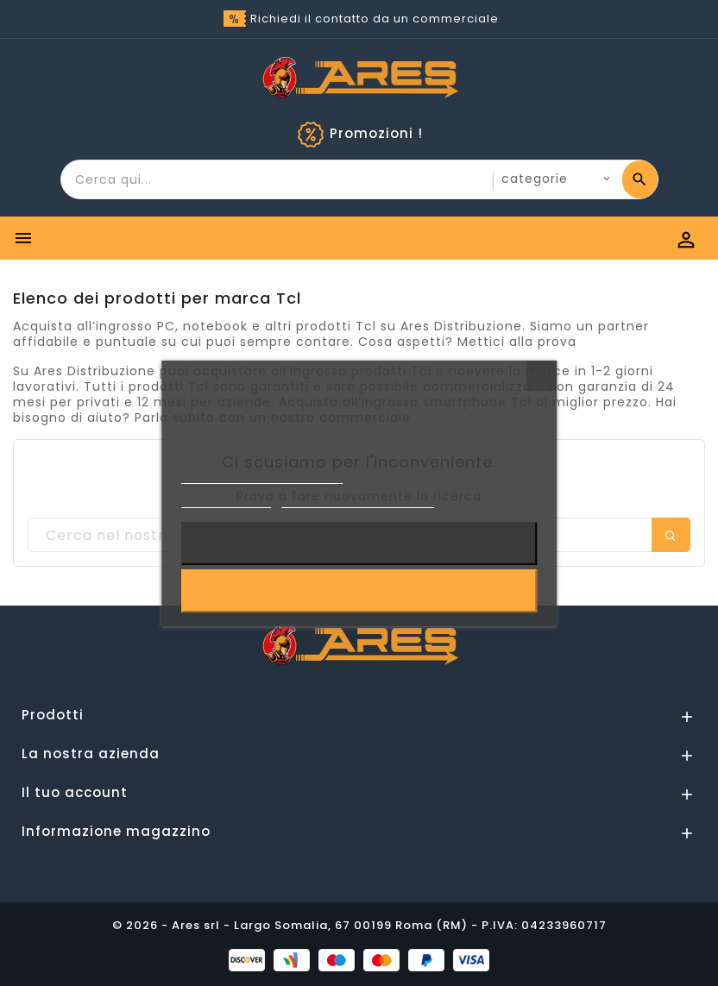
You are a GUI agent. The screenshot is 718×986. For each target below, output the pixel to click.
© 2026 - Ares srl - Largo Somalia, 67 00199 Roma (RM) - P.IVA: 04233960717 (359, 925)
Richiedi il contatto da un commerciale (374, 18)
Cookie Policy (226, 500)
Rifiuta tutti (359, 543)
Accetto (359, 591)
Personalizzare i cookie (357, 500)
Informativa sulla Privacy (262, 475)
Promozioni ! (376, 133)
